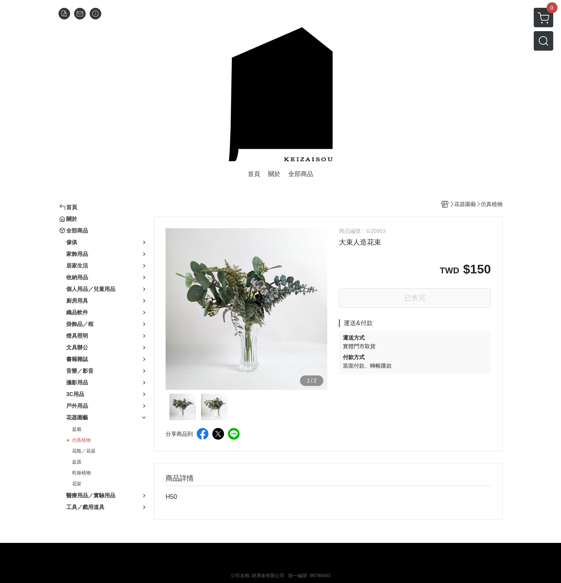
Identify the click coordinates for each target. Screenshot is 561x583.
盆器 (76, 462)
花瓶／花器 (83, 451)
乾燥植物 (81, 473)
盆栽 (76, 429)
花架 (76, 483)
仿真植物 (81, 440)
